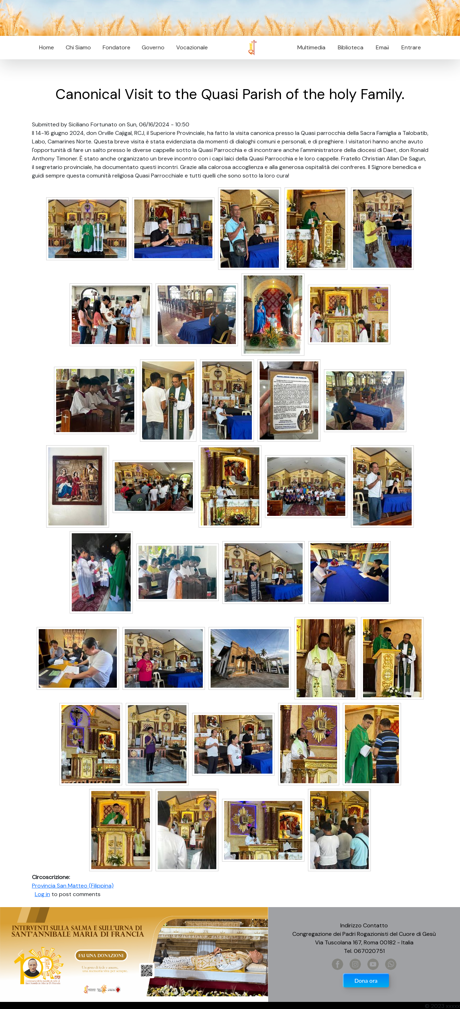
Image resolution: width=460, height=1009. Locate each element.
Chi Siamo (78, 47)
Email (380, 47)
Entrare (411, 47)
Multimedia (311, 47)
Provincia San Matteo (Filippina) (73, 885)
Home (46, 47)
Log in (42, 894)
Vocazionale (192, 47)
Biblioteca (350, 47)
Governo (153, 47)
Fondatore (116, 47)
